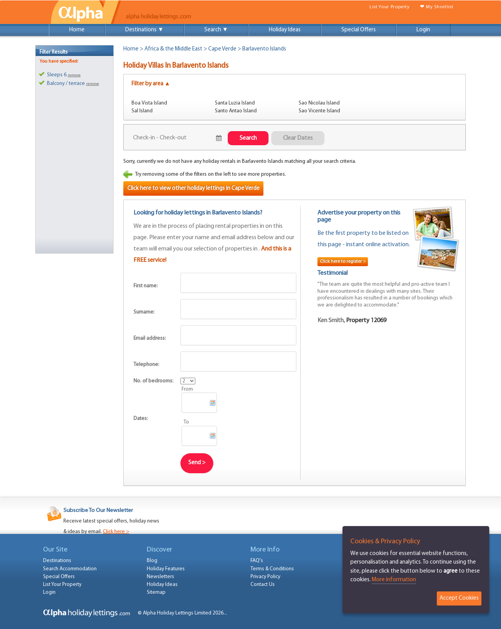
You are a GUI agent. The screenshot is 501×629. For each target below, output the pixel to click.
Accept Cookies (459, 598)
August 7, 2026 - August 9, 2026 (173, 137)
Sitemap (156, 592)
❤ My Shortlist (437, 6)
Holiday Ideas (285, 30)
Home (77, 30)
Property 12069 (366, 320)
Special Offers (358, 30)
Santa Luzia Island (235, 103)
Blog (152, 560)
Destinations (57, 560)
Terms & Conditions (272, 568)
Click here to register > (343, 261)
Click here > (116, 531)
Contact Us (262, 584)
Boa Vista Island (149, 103)
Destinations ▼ (144, 30)
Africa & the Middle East (173, 49)
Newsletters (160, 576)
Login (423, 30)
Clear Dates (298, 138)
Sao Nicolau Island (319, 103)
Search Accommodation (70, 568)
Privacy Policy (265, 576)
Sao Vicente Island (319, 111)
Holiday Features (166, 568)
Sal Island (142, 111)
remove (74, 75)
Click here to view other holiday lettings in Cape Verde (193, 188)
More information (394, 580)
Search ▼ (216, 30)
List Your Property (389, 6)
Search (248, 138)
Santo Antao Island (236, 111)
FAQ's (256, 560)
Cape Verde (222, 49)
